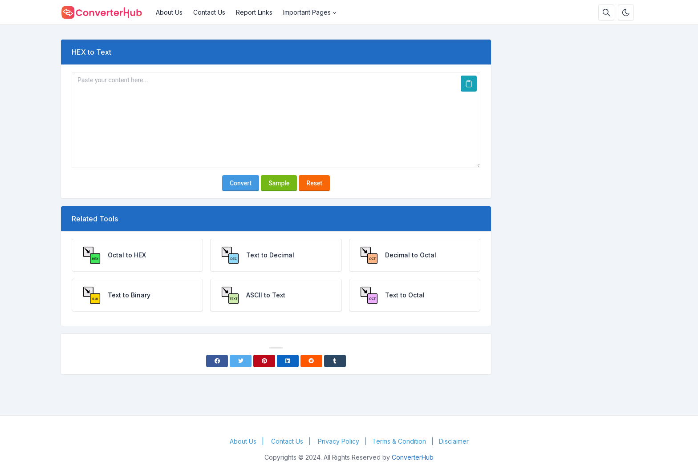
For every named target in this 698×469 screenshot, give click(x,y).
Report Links (254, 12)
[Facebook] (217, 361)
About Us (169, 12)
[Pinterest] (264, 361)
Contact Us (209, 12)
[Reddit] (311, 361)
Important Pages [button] (307, 12)
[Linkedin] (288, 361)
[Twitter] (241, 361)
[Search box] (606, 12)
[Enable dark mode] (626, 12)
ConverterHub (413, 457)
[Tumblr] (335, 361)
